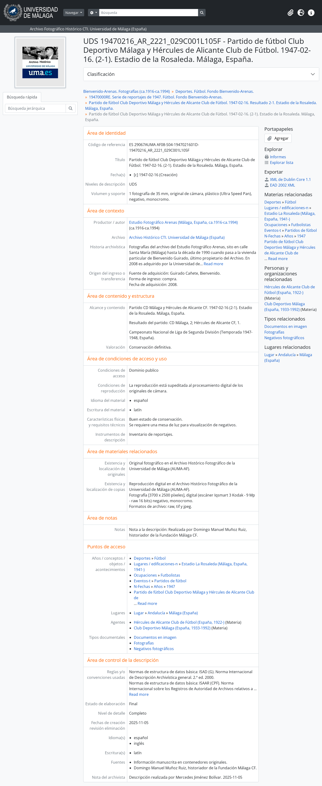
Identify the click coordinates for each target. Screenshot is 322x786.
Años (158, 586)
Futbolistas (170, 575)
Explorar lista (278, 162)
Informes (275, 156)
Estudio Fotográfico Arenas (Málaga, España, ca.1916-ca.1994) (183, 222)
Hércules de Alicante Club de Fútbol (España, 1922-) (179, 622)
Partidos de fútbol (170, 580)
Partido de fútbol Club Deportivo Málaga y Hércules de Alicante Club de (289, 247)
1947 (171, 586)
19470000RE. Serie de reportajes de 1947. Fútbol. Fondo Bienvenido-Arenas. (156, 97)
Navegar (72, 12)
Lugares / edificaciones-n (156, 563)
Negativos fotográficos (154, 648)
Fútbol (160, 558)
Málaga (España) (183, 612)
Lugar (139, 612)
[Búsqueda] (148, 12)
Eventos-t (142, 580)
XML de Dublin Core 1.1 (287, 179)
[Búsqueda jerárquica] (35, 108)
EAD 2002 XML (279, 185)
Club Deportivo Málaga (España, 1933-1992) (172, 628)
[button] (290, 13)
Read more (213, 263)
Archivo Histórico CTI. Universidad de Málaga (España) (177, 237)
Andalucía (156, 612)
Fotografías (144, 643)
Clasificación (101, 74)
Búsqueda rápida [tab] (22, 97)
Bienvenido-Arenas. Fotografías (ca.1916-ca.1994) (126, 91)
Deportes (142, 558)
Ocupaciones (145, 575)
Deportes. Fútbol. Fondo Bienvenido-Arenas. (214, 91)
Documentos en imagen (155, 637)
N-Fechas (142, 586)
